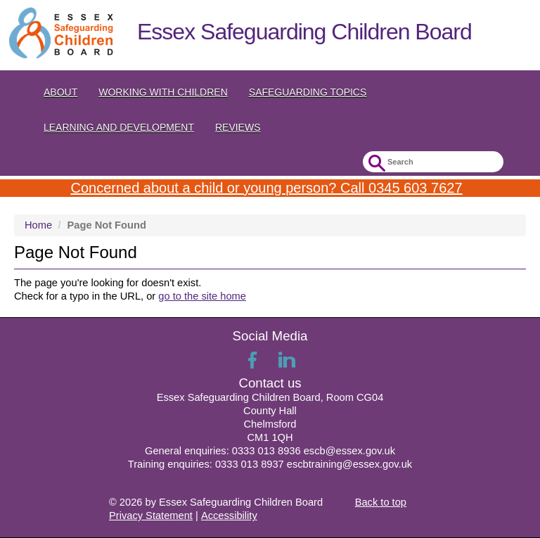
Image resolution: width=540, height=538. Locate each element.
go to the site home (202, 296)
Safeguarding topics (308, 92)
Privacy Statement (151, 515)
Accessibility (229, 515)
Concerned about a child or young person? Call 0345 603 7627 (266, 188)
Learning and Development (119, 127)
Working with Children (163, 92)
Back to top (380, 502)
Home (38, 225)
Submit (375, 163)
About (60, 92)
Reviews (238, 127)
